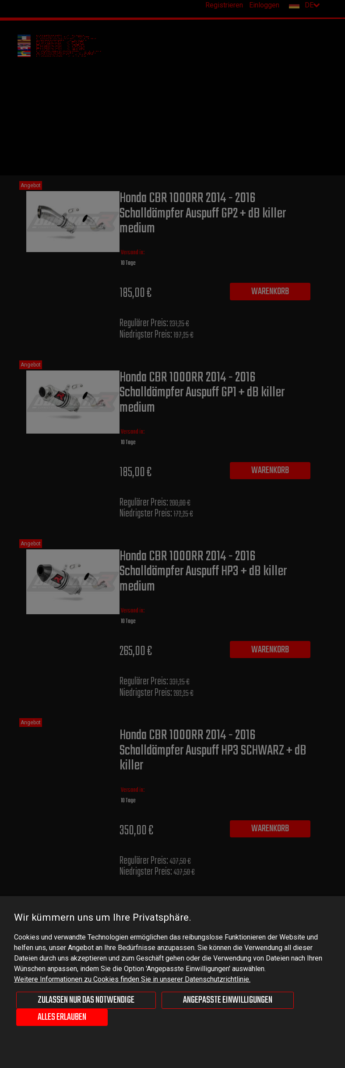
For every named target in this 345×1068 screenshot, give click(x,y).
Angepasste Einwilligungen (227, 1000)
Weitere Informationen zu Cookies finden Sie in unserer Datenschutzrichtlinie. (132, 979)
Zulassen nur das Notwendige (86, 1000)
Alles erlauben (62, 1017)
